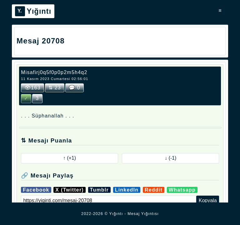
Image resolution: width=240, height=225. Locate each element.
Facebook (36, 189)
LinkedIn (127, 189)
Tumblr (99, 189)
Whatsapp (182, 189)
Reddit (153, 189)
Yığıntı (33, 11)
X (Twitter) (69, 189)
